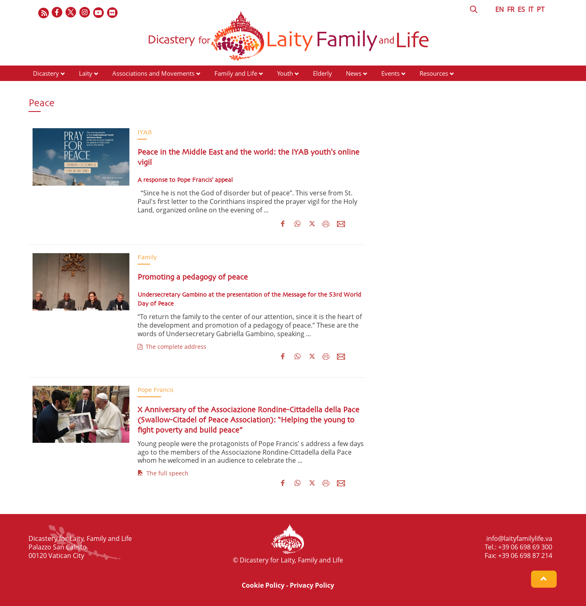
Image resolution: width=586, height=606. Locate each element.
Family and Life (235, 73)
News (353, 73)
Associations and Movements (153, 73)
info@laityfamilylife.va (519, 538)
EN (499, 9)
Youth (285, 73)
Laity (85, 73)
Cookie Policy (263, 585)
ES (521, 9)
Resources (434, 73)
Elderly (322, 73)
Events (390, 73)
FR (510, 9)
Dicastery (46, 73)
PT (540, 9)
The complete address (172, 346)
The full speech (163, 473)
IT (531, 9)
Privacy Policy (312, 585)
